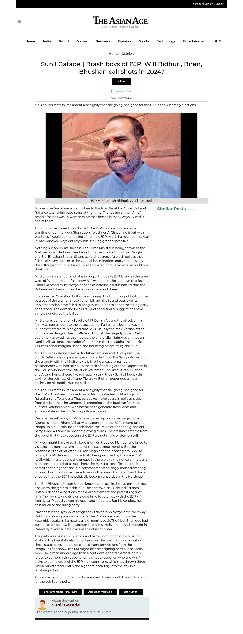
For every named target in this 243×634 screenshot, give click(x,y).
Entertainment (195, 41)
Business (103, 41)
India (47, 41)
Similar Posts (171, 208)
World (64, 41)
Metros (82, 41)
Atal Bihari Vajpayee (100, 591)
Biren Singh (131, 591)
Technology (166, 41)
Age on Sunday (213, 3)
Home (30, 41)
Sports (144, 41)
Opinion (124, 41)
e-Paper (198, 3)
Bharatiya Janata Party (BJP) (60, 591)
